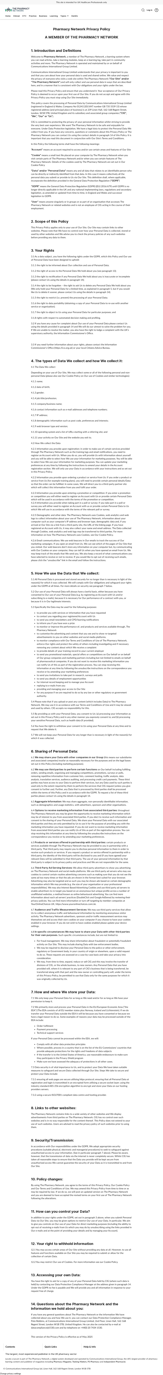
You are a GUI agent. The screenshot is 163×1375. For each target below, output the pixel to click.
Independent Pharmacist (114, 1361)
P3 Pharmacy (93, 1361)
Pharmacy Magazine (62, 1361)
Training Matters (79, 1361)
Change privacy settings (10, 1373)
